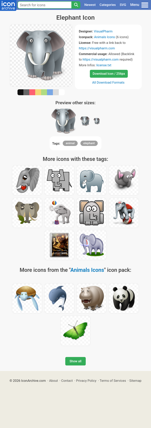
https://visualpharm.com (97, 48)
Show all (75, 361)
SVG (123, 5)
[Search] (75, 5)
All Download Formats (108, 82)
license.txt (103, 65)
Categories (107, 5)
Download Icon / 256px (109, 74)
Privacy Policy (86, 381)
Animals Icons (104, 37)
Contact (67, 381)
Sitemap (135, 381)
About (53, 381)
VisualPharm (103, 31)
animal (70, 143)
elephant (89, 143)
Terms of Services (113, 381)
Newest (90, 5)
